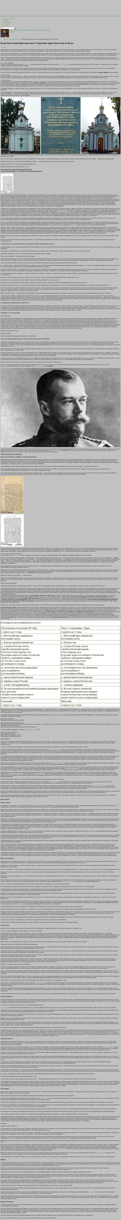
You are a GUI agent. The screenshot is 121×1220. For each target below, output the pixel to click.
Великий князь (5, 1007)
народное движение (108, 1047)
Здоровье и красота (9, 18)
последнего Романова (54, 749)
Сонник (6, 25)
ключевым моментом (58, 763)
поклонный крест (63, 64)
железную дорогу (61, 211)
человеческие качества (71, 768)
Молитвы (6, 21)
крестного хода (27, 64)
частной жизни (61, 1148)
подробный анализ (55, 450)
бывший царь (74, 224)
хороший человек (40, 773)
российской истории (30, 729)
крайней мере (16, 555)
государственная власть (100, 785)
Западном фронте (100, 1152)
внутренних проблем (68, 881)
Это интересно (7, 22)
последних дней (44, 1098)
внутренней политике (16, 773)
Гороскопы (6, 24)
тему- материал (39, 366)
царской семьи (19, 904)
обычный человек (54, 781)
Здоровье (6, 20)
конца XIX (92, 1192)
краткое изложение (40, 982)
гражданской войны (57, 769)
